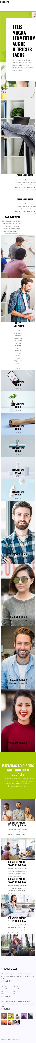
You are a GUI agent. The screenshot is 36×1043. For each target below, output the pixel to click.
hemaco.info (16, 1039)
